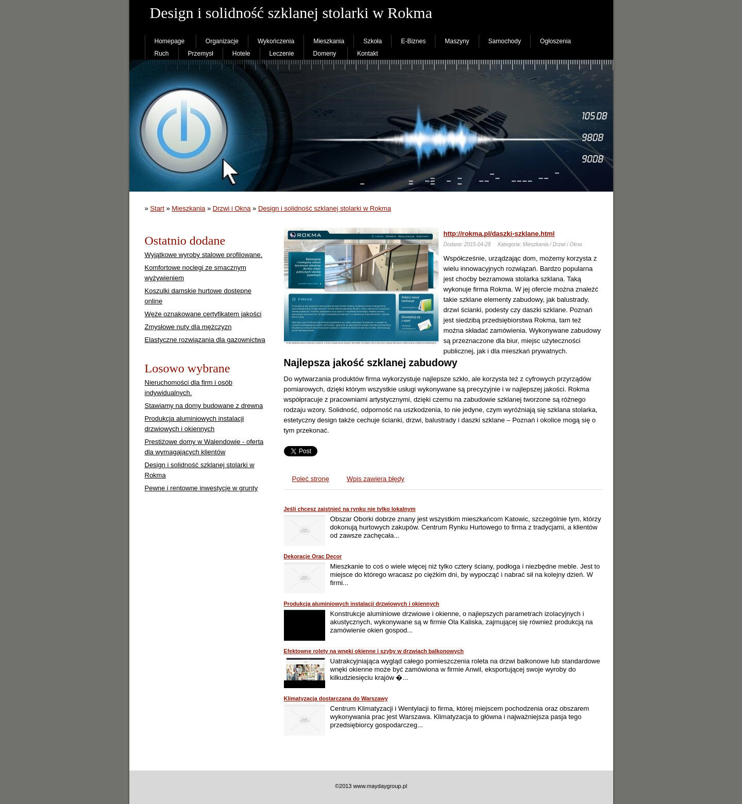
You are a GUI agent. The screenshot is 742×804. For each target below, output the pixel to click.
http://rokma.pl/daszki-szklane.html (499, 233)
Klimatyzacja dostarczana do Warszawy (336, 698)
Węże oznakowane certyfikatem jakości (203, 314)
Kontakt (367, 53)
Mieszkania (328, 41)
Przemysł (200, 53)
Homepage (170, 41)
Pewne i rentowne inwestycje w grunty (201, 488)
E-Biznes (413, 41)
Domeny (324, 53)
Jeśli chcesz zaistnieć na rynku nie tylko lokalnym (350, 509)
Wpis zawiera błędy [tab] (375, 479)
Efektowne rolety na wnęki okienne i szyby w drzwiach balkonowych (374, 651)
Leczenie (281, 53)
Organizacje (222, 41)
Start (157, 208)
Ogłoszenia (555, 41)
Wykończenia (276, 41)
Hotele (241, 53)
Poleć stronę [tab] (310, 479)
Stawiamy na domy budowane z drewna (204, 405)
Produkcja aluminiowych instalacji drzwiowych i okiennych (362, 604)
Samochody (504, 41)
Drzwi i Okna (232, 208)
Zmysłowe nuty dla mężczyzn (188, 327)
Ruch (162, 53)
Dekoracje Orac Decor (313, 556)
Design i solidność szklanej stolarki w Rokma (324, 208)
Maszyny (457, 41)
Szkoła (372, 41)
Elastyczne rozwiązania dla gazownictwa (205, 340)
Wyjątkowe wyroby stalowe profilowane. (204, 255)
